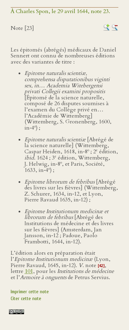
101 (29, 271)
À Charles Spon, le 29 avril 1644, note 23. (60, 11)
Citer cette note (26, 298)
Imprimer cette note (30, 292)
